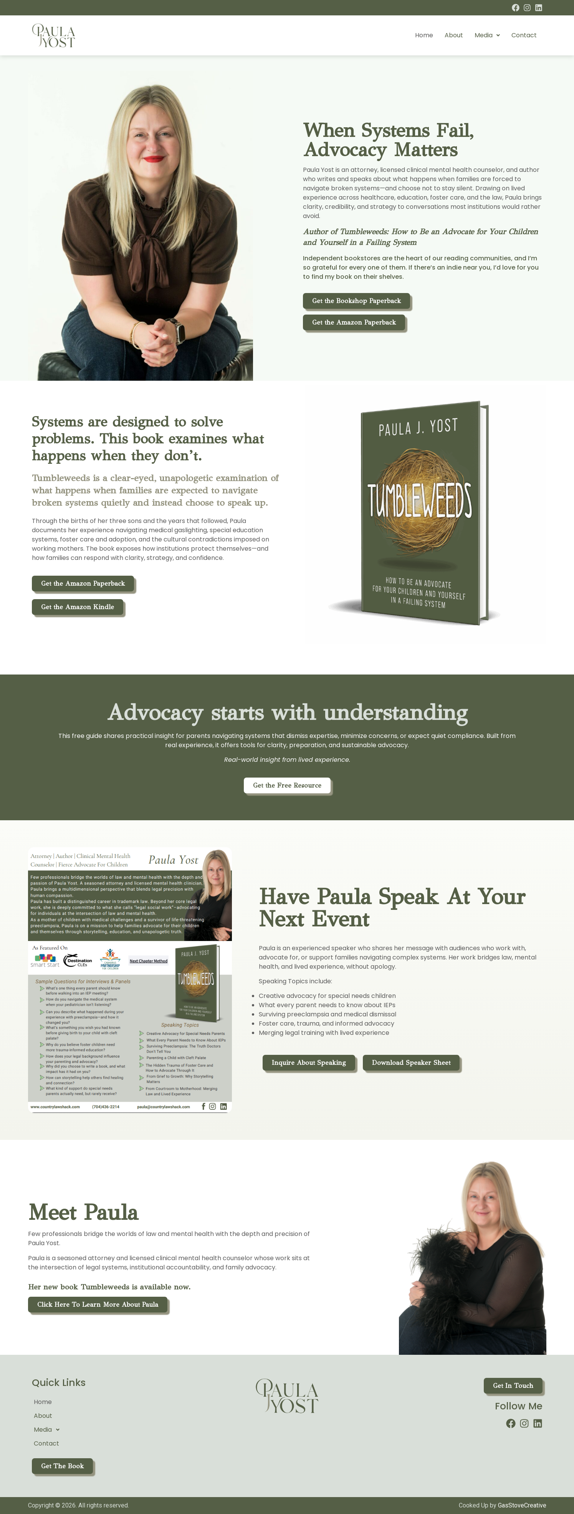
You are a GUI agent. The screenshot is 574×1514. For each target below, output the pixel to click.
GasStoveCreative (522, 1505)
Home (424, 35)
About (454, 35)
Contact (524, 35)
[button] (487, 35)
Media (487, 35)
